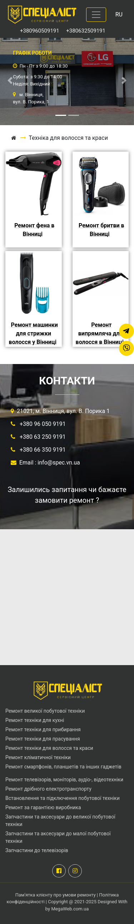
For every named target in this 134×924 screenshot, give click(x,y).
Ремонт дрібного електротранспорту (48, 789)
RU (119, 14)
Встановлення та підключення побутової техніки (62, 798)
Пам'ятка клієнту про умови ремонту (56, 895)
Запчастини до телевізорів (36, 850)
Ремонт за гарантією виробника (43, 807)
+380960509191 (40, 31)
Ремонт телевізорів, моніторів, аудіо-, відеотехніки (64, 779)
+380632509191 (85, 31)
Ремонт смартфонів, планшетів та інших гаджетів (63, 767)
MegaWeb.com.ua (70, 908)
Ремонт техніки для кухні (34, 720)
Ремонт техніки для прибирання (43, 729)
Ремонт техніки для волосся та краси (49, 748)
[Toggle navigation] (96, 15)
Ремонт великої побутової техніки (45, 711)
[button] (10, 80)
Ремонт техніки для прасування (42, 739)
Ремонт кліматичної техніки (38, 757)
